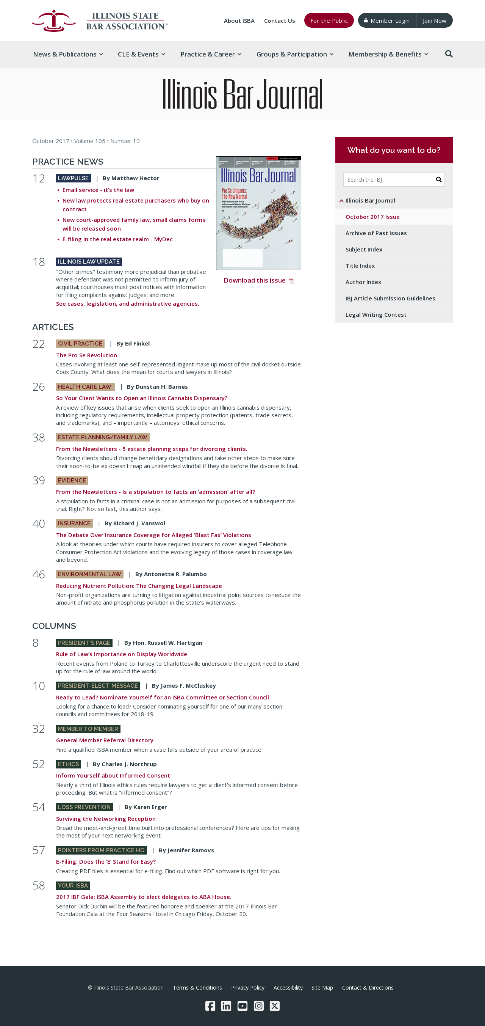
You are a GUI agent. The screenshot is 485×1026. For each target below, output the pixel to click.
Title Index (360, 265)
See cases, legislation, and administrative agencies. (127, 303)
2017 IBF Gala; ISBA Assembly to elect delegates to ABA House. (144, 896)
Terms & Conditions (197, 987)
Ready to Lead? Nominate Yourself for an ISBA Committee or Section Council (162, 697)
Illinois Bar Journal (370, 200)
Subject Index (364, 249)
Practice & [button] (210, 54)
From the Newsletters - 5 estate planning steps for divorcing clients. (151, 449)
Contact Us (279, 20)
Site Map (322, 987)
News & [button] (68, 54)
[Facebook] (210, 1006)
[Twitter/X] (274, 1006)
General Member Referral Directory (104, 740)
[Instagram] (258, 1006)
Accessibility (288, 987)
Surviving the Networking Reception (106, 818)
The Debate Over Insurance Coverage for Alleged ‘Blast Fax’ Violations (153, 535)
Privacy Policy (247, 987)
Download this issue (258, 220)
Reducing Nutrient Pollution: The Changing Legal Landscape (139, 585)
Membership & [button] (388, 54)
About (239, 20)
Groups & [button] (295, 54)
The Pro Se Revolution (86, 355)
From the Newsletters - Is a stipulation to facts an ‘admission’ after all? (155, 491)
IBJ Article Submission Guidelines (390, 298)
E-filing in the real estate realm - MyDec (118, 239)
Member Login (387, 20)
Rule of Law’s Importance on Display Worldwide (121, 654)
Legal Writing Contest (376, 314)
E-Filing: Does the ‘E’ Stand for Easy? (106, 861)
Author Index (363, 282)
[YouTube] (242, 1006)
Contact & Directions (368, 987)
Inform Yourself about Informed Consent (113, 775)
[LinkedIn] (226, 1006)
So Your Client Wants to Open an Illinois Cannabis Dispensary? (141, 398)
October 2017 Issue (373, 216)
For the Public (329, 20)
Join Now (435, 20)
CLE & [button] (141, 54)
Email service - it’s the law (98, 189)
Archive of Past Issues (376, 233)
